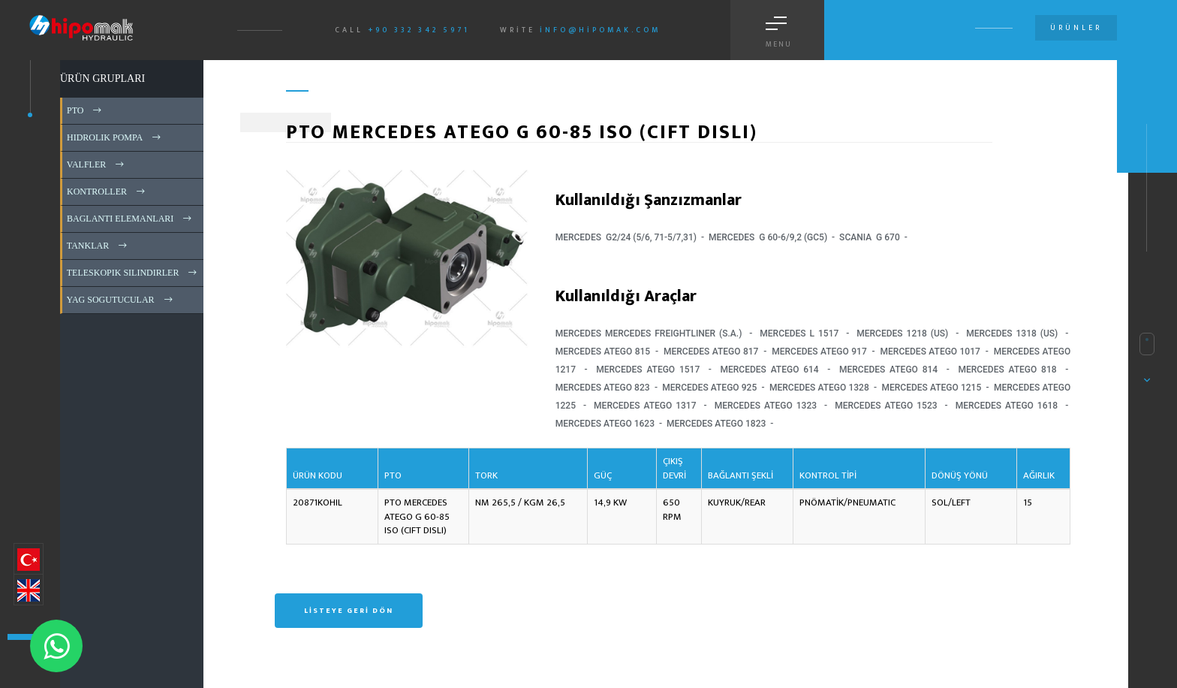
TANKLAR (98, 245)
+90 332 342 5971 (419, 30)
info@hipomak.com (600, 30)
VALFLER (96, 164)
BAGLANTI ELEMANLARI (130, 218)
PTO (85, 110)
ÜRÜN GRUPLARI (102, 78)
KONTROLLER (107, 191)
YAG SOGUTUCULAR (120, 299)
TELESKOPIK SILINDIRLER (132, 272)
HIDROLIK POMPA (114, 137)
